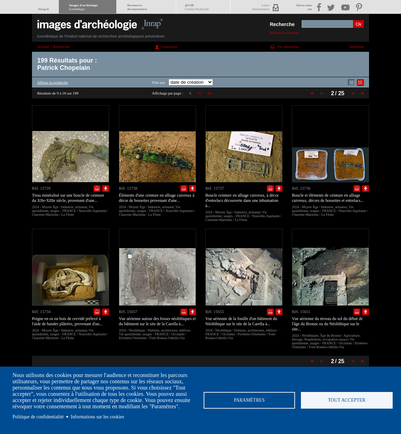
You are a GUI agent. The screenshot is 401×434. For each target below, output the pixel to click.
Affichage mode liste (360, 82)
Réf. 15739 (41, 188)
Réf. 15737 (214, 188)
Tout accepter (347, 400)
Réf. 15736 (301, 188)
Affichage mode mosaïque (351, 82)
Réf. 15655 (214, 311)
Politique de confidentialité (38, 416)
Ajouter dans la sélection (96, 188)
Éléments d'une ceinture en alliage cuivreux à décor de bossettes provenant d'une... (156, 198)
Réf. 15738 (128, 188)
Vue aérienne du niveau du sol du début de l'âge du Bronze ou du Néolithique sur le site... (327, 323)
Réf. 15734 (41, 311)
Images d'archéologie (83, 7)
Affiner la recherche (52, 82)
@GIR (197, 7)
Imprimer (356, 46)
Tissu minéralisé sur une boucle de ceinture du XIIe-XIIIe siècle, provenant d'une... (68, 198)
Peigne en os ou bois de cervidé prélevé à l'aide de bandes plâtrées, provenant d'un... (67, 321)
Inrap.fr (43, 9)
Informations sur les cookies (97, 416)
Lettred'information (260, 7)
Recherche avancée (284, 33)
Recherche (282, 24)
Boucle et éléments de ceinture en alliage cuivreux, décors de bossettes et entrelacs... (327, 198)
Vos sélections (287, 46)
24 (209, 93)
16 (199, 93)
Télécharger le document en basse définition (105, 188)
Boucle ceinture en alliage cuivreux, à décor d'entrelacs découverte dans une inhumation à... (242, 200)
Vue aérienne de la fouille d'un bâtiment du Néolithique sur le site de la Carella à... (241, 321)
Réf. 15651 (301, 311)
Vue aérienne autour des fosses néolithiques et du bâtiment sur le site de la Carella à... (157, 321)
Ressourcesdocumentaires (137, 7)
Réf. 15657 (128, 311)
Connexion (169, 46)
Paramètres (249, 400)
